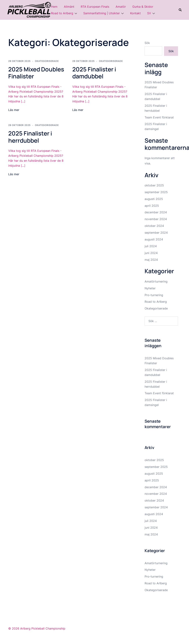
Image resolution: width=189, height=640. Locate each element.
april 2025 (152, 205)
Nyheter (150, 288)
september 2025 (156, 192)
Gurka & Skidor (142, 6)
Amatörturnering (156, 281)
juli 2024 (151, 246)
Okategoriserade (47, 61)
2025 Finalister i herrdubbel (30, 136)
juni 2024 (151, 253)
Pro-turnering (154, 295)
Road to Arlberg (62, 13)
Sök (147, 43)
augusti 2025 (154, 199)
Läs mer (13, 110)
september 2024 (156, 232)
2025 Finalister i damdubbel (94, 72)
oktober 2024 (154, 226)
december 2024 (156, 212)
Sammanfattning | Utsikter (101, 13)
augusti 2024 (154, 239)
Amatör (121, 6)
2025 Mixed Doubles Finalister (36, 72)
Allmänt (69, 6)
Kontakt (135, 13)
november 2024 (156, 219)
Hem (54, 6)
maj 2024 (151, 259)
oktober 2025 (154, 185)
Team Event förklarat (159, 117)
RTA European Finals (95, 6)
